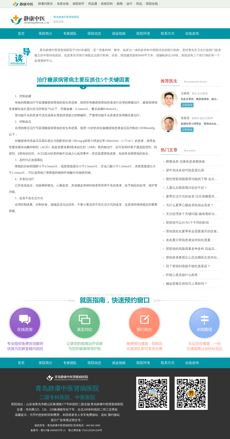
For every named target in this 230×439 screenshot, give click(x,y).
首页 (21, 33)
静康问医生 (45, 3)
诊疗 (129, 3)
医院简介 (45, 33)
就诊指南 (119, 33)
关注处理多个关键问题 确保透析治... (191, 214)
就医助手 (78, 3)
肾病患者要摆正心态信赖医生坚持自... (192, 257)
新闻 (120, 3)
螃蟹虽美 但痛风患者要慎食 (185, 161)
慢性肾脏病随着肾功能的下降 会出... (191, 179)
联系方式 (167, 33)
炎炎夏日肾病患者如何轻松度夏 (188, 240)
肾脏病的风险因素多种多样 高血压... (191, 248)
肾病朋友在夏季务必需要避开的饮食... (192, 231)
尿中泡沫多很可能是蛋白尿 (185, 170)
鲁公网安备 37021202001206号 (85, 430)
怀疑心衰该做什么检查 (182, 275)
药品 (139, 3)
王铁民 (185, 93)
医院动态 (94, 33)
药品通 (92, 3)
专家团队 (70, 33)
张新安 (185, 118)
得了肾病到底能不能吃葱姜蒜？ (188, 266)
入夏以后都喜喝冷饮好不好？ (186, 187)
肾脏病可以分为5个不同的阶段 (187, 222)
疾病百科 (107, 3)
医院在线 (152, 3)
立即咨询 (187, 105)
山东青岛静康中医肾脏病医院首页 (24, 4)
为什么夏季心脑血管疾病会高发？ (190, 205)
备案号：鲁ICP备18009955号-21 (49, 430)
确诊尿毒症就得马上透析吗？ (186, 283)
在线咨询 (192, 33)
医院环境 (143, 33)
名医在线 (63, 3)
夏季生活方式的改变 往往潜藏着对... (191, 196)
